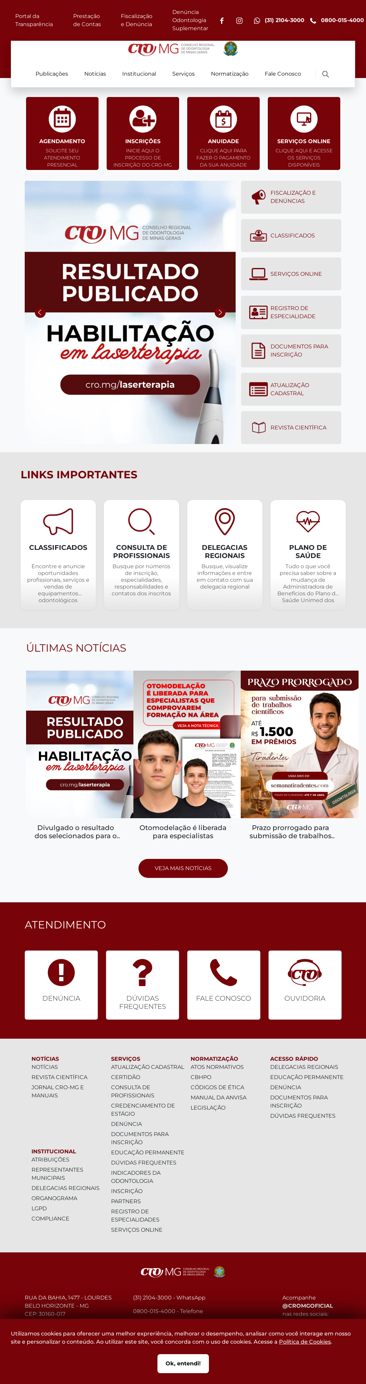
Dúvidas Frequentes (143, 1162)
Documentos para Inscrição (288, 351)
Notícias (95, 74)
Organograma (54, 1198)
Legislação (208, 1107)
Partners (126, 1201)
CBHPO (201, 1077)
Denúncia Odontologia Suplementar (190, 20)
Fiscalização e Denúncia (136, 20)
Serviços (183, 74)
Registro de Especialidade (282, 312)
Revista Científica (287, 428)
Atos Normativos (217, 1067)
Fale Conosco (283, 74)
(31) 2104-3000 (279, 20)
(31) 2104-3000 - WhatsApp (169, 1297)
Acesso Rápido (294, 1059)
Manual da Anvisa (218, 1097)
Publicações (52, 74)
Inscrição (127, 1191)
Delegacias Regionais (65, 1188)
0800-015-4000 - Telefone (168, 1311)
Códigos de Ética (217, 1087)
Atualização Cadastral (279, 389)
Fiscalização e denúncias (282, 197)
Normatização (230, 74)
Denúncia (126, 1124)
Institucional (139, 74)
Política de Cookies (305, 1342)
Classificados (282, 236)
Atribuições (50, 1159)
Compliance (50, 1218)
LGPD (39, 1208)
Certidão (125, 1077)
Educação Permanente (148, 1152)
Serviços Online (285, 274)
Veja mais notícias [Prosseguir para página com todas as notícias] (183, 868)
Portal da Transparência (34, 20)
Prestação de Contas (87, 20)
